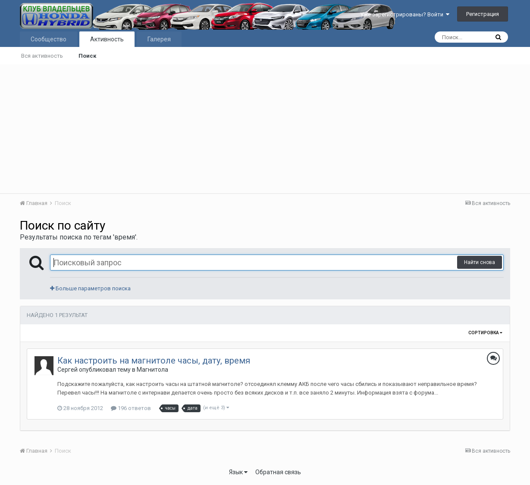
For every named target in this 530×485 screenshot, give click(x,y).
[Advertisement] (265, 128)
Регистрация (482, 14)
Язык (238, 472)
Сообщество (48, 39)
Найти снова (479, 262)
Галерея (159, 39)
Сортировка (485, 332)
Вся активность (42, 56)
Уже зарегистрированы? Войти (404, 14)
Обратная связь (278, 472)
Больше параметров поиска (90, 288)
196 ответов (131, 408)
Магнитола (152, 369)
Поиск (87, 56)
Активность (107, 39)
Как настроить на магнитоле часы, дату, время (153, 360)
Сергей (67, 369)
